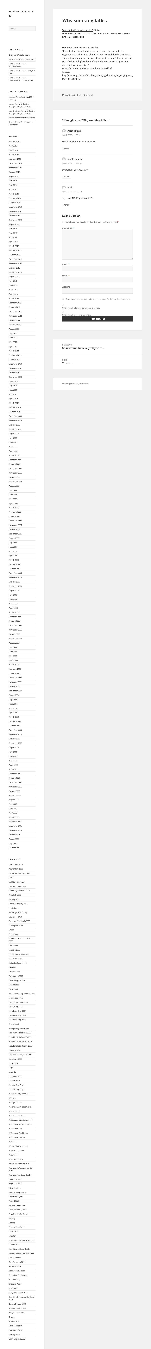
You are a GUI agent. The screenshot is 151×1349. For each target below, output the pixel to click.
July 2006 (13, 595)
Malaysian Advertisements (20, 1107)
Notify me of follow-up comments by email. (81, 308)
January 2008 (14, 516)
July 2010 (13, 385)
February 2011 (15, 355)
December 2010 (15, 364)
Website (66, 287)
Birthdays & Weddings (18, 912)
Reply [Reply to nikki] (66, 205)
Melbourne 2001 (16, 1128)
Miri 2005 (13, 1142)
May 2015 (13, 146)
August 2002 (14, 800)
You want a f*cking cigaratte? (77, 30)
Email (66, 275)
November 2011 (15, 316)
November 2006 (15, 577)
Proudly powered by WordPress (75, 383)
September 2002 (15, 795)
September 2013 (15, 220)
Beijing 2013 (14, 899)
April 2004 (13, 712)
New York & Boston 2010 (19, 1163)
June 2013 (13, 233)
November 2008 (15, 473)
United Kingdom (15, 1326)
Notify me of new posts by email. (76, 315)
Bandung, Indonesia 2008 (19, 890)
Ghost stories (14, 971)
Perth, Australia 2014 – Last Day (22, 59)
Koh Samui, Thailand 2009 (20, 1033)
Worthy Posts (14, 1334)
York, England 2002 (17, 1339)
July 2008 (13, 490)
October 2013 (14, 215)
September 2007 (15, 534)
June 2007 (13, 547)
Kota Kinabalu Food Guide (20, 1037)
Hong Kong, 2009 (16, 1006)
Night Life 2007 (15, 1183)
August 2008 (14, 486)
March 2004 (14, 717)
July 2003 (13, 752)
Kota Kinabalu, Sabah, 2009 (20, 1046)
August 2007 (14, 538)
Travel (11, 1317)
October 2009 (14, 425)
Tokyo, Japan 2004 (16, 1312)
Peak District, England (18, 1214)
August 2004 (14, 695)
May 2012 (13, 289)
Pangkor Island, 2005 (17, 1209)
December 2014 (15, 163)
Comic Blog (13, 934)
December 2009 (15, 416)
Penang (12, 1218)
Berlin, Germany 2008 (18, 904)
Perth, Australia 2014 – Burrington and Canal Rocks (21, 78)
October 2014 (14, 172)
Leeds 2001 (13, 1063)
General (12, 967)
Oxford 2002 (14, 1201)
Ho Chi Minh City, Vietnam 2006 (22, 993)
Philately (12, 1236)
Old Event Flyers (16, 1197)
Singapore (13, 1288)
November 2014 (15, 167)
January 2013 (14, 255)
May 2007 (13, 551)
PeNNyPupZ (74, 130)
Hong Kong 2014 (16, 998)
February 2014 (15, 198)
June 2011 (13, 337)
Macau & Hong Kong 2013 (20, 1094)
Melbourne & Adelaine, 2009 (21, 1120)
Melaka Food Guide (17, 1115)
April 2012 (13, 294)
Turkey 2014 (14, 1321)
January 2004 (14, 725)
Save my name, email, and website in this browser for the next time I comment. (98, 299)
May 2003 (13, 760)
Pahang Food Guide (17, 1205)
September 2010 (15, 377)
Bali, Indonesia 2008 (17, 886)
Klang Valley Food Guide (19, 1028)
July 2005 (13, 647)
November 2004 (15, 682)
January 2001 (14, 848)
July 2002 (13, 804)
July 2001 (13, 843)
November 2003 (15, 734)
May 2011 (13, 342)
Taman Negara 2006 (17, 1304)
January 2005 (14, 673)
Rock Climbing (15, 1257)
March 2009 (14, 455)
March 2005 (14, 664)
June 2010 (13, 390)
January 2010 (14, 412)
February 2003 (15, 773)
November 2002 (15, 787)
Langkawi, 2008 (15, 1059)
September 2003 (15, 743)
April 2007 (13, 555)
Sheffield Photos (15, 1284)
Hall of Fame (14, 985)
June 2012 (13, 285)
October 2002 (14, 791)
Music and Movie (16, 1159)
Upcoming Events (16, 1330)
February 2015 (15, 159)
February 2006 (15, 617)
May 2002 (13, 813)
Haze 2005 (13, 989)
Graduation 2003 (16, 976)
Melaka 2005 (14, 1111)
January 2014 (14, 202)
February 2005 (15, 669)
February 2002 (15, 821)
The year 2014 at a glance (19, 55)
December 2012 (15, 259)
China (11, 930)
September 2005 (15, 638)
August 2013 (14, 224)
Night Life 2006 (15, 1179)
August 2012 (14, 276)
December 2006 (15, 573)
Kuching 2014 (14, 1050)
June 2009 (13, 442)
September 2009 (15, 429)
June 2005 (13, 651)
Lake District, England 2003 (20, 1054)
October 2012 (14, 268)
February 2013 (15, 250)
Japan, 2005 (14, 1024)
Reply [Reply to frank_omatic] (66, 176)
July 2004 (13, 699)
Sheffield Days (15, 1279)
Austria (12, 877)
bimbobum (13, 908)
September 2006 (15, 586)
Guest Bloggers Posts (17, 980)
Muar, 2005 (14, 1155)
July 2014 (13, 181)
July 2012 (13, 281)
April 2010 (13, 398)
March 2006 (14, 612)
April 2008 (13, 503)
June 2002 (13, 808)
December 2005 (15, 625)
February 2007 (15, 564)
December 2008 (15, 468)
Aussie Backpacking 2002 (19, 873)
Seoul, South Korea (17, 1271)
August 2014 (14, 176)
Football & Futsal (16, 958)
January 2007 (14, 569)
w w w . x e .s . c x (21, 13)
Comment (68, 228)
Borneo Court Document (25, 118)
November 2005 (15, 630)
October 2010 (14, 372)
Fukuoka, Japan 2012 (18, 963)
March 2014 (14, 194)
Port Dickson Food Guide (19, 1249)
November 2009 (15, 420)
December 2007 (15, 520)
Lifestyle (12, 1072)
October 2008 (14, 477)
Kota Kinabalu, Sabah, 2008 (20, 1041)
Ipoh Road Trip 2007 (17, 1011)
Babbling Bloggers (16, 882)
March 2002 (14, 817)
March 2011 (14, 351)
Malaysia (13, 1098)
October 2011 (14, 320)
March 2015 (14, 154)
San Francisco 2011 (17, 1262)
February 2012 (15, 303)
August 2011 (14, 329)
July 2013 (13, 229)
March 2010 (14, 403)
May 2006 (13, 603)
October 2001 (14, 834)
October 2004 (14, 686)
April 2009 (13, 451)
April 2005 (13, 660)
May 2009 (13, 446)
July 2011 (13, 333)
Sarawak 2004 (15, 1266)
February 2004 (15, 721)
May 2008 (13, 499)
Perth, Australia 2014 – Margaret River (18, 65)
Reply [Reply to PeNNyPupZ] (66, 148)
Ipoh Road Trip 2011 (17, 1019)
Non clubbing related (17, 1192)
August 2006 (14, 590)
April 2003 (13, 765)
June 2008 (13, 494)
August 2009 (14, 433)
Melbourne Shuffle (17, 1137)
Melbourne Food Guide (18, 1133)
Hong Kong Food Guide (18, 1002)
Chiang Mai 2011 (16, 925)
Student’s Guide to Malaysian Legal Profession (20, 105)
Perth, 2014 (13, 1231)
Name (65, 264)
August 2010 (14, 381)
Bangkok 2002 (15, 895)
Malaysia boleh (15, 1102)
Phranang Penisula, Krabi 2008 (22, 1240)
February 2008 (15, 512)
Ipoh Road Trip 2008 (17, 1015)
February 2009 (15, 460)
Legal (11, 1067)
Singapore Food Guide (18, 1292)
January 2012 (14, 307)
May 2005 (13, 656)
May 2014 (13, 189)
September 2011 (15, 324)
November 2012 (15, 263)
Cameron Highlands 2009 (19, 921)
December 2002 (15, 782)
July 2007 (13, 542)
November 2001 (15, 830)
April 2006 (13, 608)
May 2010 (13, 394)
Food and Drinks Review (19, 954)
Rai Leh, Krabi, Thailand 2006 (21, 1253)
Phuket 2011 (14, 1244)
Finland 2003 (14, 950)
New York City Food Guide (20, 1175)
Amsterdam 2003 (16, 869)
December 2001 (15, 826)
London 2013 (14, 1080)
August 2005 (14, 643)
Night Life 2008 (15, 1188)
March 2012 (14, 298)
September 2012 (15, 272)
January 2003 (14, 778)
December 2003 (15, 730)
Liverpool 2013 (15, 1076)
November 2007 (15, 525)
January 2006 (14, 621)
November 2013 (15, 211)
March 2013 (14, 246)
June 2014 (13, 185)
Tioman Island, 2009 (17, 1308)
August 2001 (14, 839)
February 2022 (15, 141)
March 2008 (14, 508)
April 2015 (13, 150)
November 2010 (15, 368)
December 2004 (15, 677)
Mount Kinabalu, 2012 (18, 1146)
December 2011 (15, 311)
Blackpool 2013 (15, 917)
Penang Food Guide (17, 1227)
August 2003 (14, 747)
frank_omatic (74, 159)
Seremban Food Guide (18, 1275)
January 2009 (14, 464)
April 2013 (13, 241)
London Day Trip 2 (17, 1089)
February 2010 (15, 407)
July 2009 (13, 438)
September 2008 (15, 481)
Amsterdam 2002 (16, 864)
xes (80, 95)
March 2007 (14, 560)
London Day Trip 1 (17, 1085)
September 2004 (15, 691)
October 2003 (14, 739)
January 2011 (14, 359)
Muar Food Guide (16, 1150)
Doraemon (13, 945)
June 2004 (13, 704)
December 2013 (15, 207)
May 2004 (13, 708)
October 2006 (14, 582)
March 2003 (14, 769)
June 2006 (13, 599)
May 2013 (13, 237)
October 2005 (14, 634)
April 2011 (13, 346)
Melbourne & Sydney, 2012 (20, 1124)
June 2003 (13, 756)
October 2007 (14, 529)
